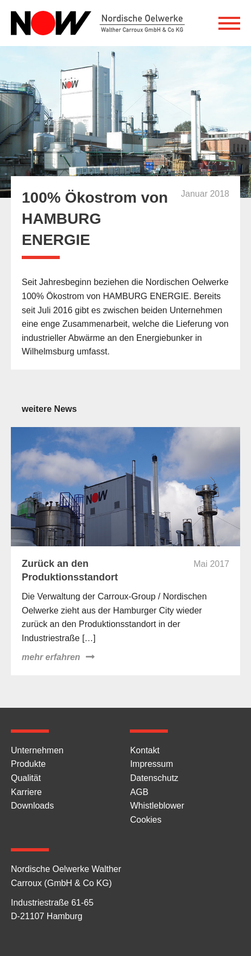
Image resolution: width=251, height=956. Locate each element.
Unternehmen (37, 750)
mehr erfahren (51, 657)
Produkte (28, 763)
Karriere (26, 792)
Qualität (26, 778)
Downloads (32, 805)
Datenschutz (154, 778)
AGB (139, 792)
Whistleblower (157, 805)
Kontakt (144, 750)
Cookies (145, 819)
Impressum (151, 763)
